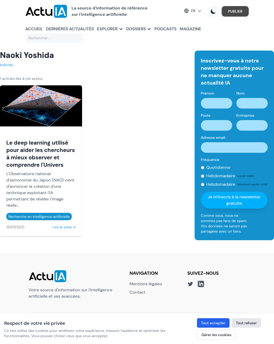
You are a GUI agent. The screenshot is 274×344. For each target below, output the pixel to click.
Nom (240, 93)
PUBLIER (235, 11)
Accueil (34, 29)
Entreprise (245, 115)
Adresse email (213, 137)
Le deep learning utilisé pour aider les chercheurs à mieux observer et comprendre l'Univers (40, 153)
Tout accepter (213, 323)
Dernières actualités (70, 29)
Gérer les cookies (216, 334)
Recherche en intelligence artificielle (39, 216)
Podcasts (165, 29)
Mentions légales (146, 284)
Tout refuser (246, 323)
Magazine (190, 29)
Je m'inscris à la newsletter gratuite (234, 200)
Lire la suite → (64, 227)
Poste (206, 115)
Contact (137, 292)
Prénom (207, 93)
